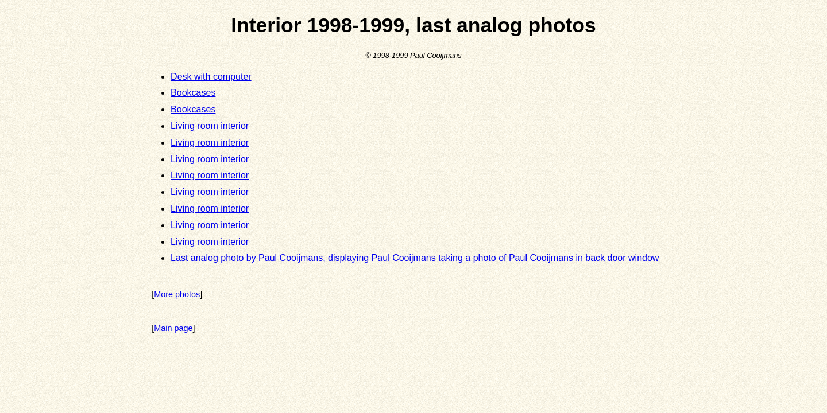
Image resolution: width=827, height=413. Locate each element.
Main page (173, 328)
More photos (177, 294)
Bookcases (193, 93)
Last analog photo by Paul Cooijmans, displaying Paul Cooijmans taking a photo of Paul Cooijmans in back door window (415, 258)
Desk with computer (211, 76)
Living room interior (210, 126)
